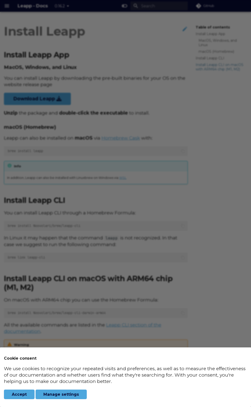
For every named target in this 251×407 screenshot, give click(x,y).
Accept (19, 394)
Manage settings (61, 394)
